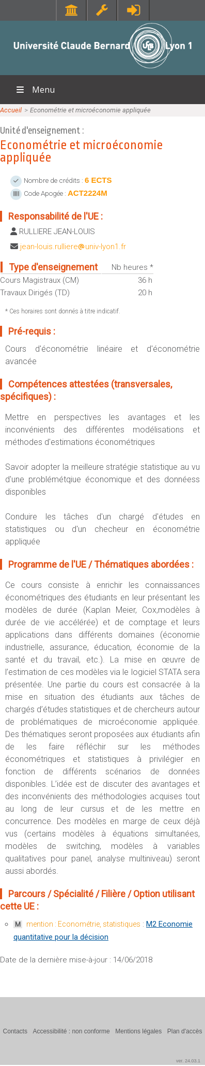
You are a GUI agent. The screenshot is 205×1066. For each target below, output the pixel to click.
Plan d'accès (184, 1031)
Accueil (11, 110)
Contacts (15, 1031)
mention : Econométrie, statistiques (83, 924)
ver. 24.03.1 (188, 1060)
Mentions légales (138, 1031)
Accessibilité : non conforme (71, 1031)
